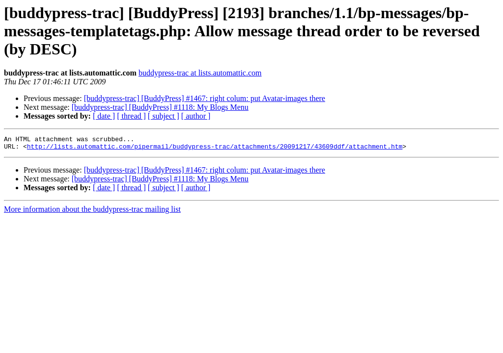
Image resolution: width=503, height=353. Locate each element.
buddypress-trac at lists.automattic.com (200, 73)
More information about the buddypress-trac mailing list (92, 212)
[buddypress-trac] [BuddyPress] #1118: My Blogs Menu (160, 107)
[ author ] (196, 116)
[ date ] (104, 116)
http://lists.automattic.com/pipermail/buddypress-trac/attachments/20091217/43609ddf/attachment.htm (214, 149)
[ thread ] (131, 116)
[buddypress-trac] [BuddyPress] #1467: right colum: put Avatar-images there (204, 98)
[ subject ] (163, 116)
